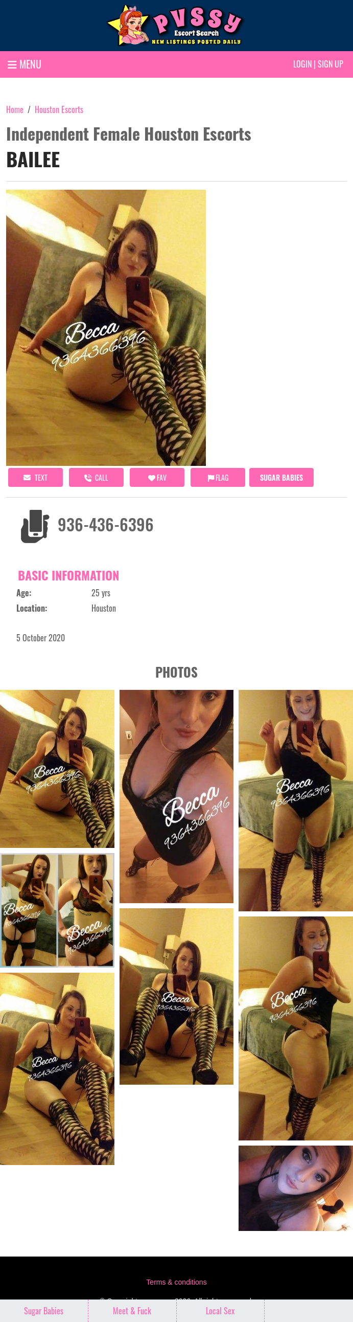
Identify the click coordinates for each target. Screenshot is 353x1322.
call (96, 477)
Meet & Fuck (132, 1311)
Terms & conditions (176, 1282)
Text (35, 477)
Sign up (330, 64)
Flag (218, 477)
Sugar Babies (281, 477)
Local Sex (220, 1311)
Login (302, 64)
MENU (24, 64)
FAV (157, 477)
